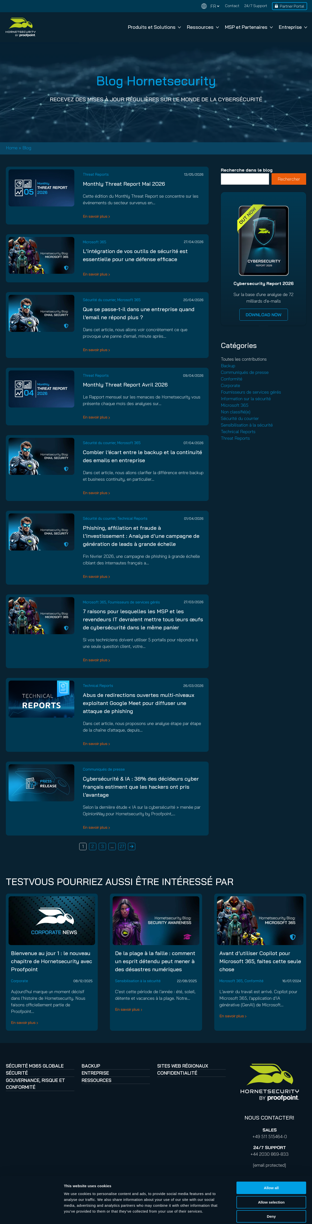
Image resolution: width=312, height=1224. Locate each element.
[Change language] (210, 6)
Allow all (271, 1164)
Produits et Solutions (154, 27)
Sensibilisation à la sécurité (247, 425)
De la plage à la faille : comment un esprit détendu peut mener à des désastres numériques (155, 961)
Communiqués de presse (104, 769)
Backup (228, 365)
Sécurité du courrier (99, 299)
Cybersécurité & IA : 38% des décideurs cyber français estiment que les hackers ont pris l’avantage (141, 786)
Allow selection (271, 1179)
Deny (271, 1193)
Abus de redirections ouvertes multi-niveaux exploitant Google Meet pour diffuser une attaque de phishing (138, 703)
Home (12, 148)
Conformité (231, 379)
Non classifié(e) (235, 412)
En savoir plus (95, 216)
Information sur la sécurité (246, 398)
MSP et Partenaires (249, 27)
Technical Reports (132, 518)
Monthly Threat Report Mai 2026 (124, 183)
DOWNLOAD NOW (264, 314)
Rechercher (289, 179)
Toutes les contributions (244, 359)
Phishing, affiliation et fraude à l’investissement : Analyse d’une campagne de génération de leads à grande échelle (141, 535)
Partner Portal (292, 6)
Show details (255, 1214)
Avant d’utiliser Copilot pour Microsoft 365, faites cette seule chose (260, 961)
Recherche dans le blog (247, 170)
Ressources (203, 27)
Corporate (230, 385)
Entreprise (293, 27)
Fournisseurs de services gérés (134, 602)
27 (122, 846)
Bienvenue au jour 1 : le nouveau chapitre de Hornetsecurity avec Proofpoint (51, 961)
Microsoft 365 (94, 242)
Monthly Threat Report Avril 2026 (125, 384)
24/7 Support (255, 5)
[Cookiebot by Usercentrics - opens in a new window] (31, 1214)
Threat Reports (96, 174)
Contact (232, 5)
